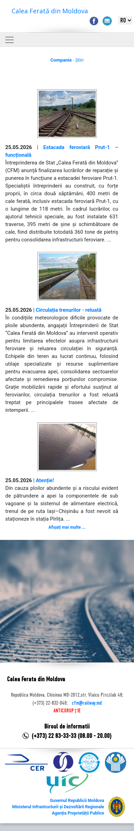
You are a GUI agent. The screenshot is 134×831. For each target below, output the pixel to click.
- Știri (66, 60)
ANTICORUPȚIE (66, 711)
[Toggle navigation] (9, 40)
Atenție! (45, 480)
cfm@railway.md (87, 703)
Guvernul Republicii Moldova (77, 800)
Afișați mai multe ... (67, 527)
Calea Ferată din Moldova (50, 11)
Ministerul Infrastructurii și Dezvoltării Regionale (58, 806)
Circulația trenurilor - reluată (69, 310)
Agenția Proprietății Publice (78, 813)
